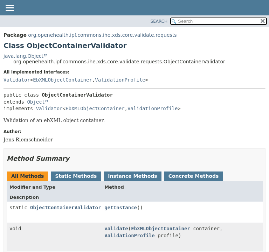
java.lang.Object (23, 56)
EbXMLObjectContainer (62, 80)
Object (36, 102)
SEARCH (159, 21)
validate (116, 228)
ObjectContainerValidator (65, 207)
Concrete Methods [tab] (193, 176)
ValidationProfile (120, 80)
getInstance (120, 207)
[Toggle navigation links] (9, 8)
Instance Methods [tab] (132, 176)
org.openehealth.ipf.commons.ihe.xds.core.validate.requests (102, 35)
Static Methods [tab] (76, 176)
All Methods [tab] (27, 176)
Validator (17, 80)
